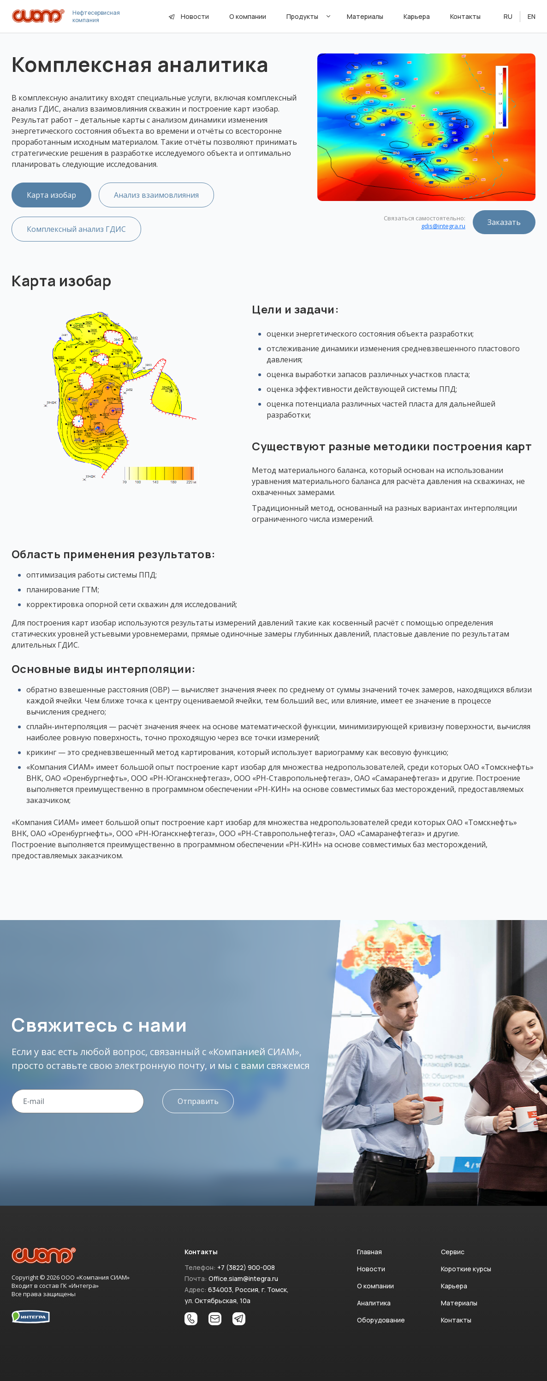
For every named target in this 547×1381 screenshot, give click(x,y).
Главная (369, 1251)
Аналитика (374, 1302)
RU (508, 16)
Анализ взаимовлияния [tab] (156, 195)
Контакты (456, 1320)
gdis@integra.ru (443, 226)
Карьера (454, 1285)
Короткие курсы (466, 1268)
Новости (195, 16)
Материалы (459, 1302)
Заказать (504, 222)
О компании (375, 1285)
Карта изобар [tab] (51, 195)
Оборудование (381, 1320)
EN (531, 16)
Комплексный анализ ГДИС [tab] (76, 229)
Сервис (452, 1251)
